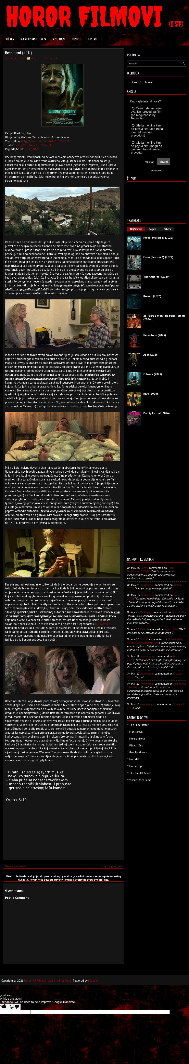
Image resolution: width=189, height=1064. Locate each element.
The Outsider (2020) (156, 276)
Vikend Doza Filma (140, 780)
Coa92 (144, 568)
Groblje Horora (138, 752)
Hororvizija (135, 766)
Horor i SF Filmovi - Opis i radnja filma (47, 980)
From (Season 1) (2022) (158, 237)
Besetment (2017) (18, 53)
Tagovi (153, 229)
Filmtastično (136, 745)
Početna (9, 39)
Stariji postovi (112, 866)
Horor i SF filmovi (141, 82)
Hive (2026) (150, 393)
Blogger (93, 980)
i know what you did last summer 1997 (155, 641)
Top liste (77, 39)
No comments (50, 58)
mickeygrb (146, 612)
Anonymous (147, 585)
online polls (156, 170)
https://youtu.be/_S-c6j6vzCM (33, 145)
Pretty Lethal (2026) (156, 413)
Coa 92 (144, 639)
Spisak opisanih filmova (33, 39)
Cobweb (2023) (152, 374)
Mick (142, 629)
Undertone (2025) (154, 335)
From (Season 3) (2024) (158, 257)
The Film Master (139, 725)
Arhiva (167, 229)
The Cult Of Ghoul (140, 773)
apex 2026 (178, 612)
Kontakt (92, 39)
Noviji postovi (15, 866)
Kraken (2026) (152, 296)
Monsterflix (136, 731)
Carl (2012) (32, 149)
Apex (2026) (150, 354)
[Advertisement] (62, 829)
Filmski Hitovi (137, 738)
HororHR (134, 759)
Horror (34, 58)
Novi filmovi (59, 39)
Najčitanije (136, 229)
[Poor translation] (14, 1007)
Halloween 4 (102, 624)
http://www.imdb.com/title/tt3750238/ (45, 141)
